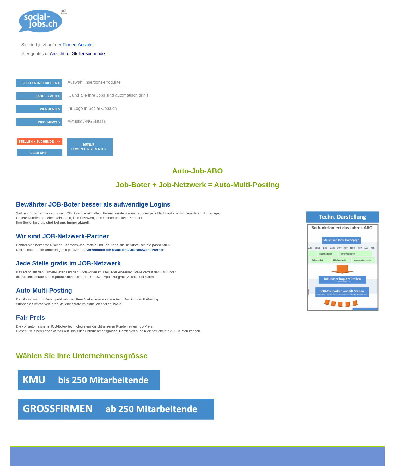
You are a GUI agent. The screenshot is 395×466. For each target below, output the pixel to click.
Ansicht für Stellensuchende (77, 53)
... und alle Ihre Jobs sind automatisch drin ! (108, 95)
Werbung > (50, 109)
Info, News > (49, 122)
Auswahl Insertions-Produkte (94, 82)
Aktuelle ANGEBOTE (87, 121)
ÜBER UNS (38, 153)
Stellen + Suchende (36, 141)
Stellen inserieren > (40, 83)
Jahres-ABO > (48, 96)
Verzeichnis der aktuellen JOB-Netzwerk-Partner (124, 250)
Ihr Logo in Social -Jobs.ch (92, 108)
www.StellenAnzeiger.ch (44, 21)
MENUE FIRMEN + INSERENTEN (89, 147)
